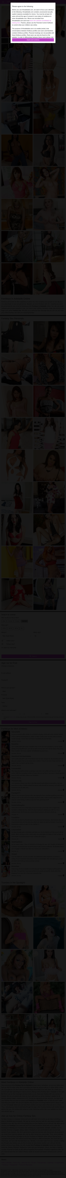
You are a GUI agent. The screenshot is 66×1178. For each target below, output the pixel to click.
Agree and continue (33, 40)
